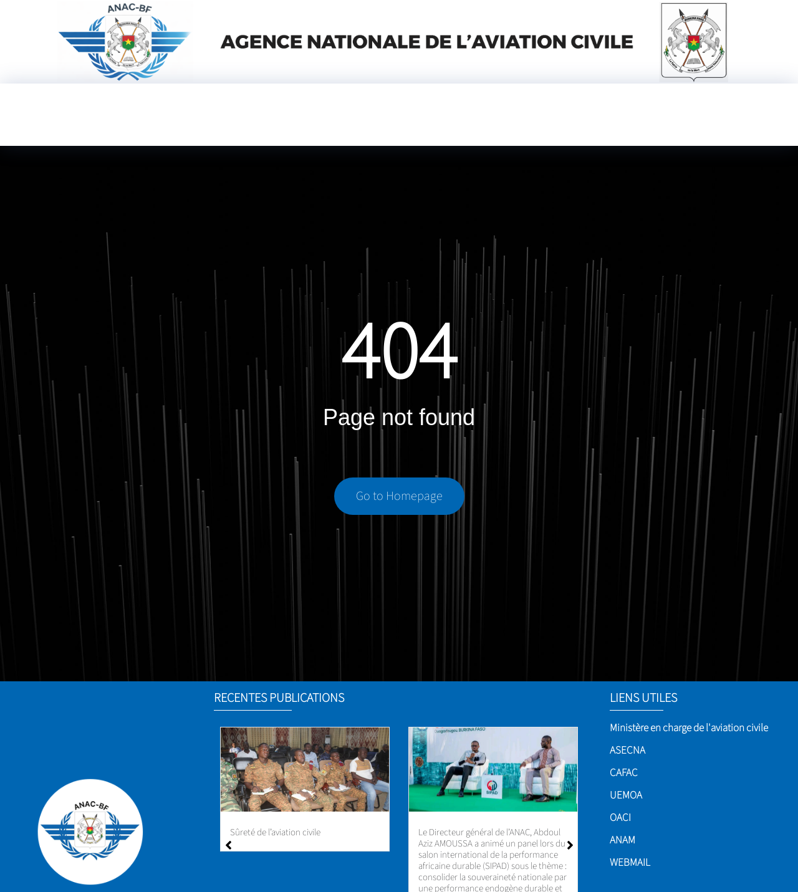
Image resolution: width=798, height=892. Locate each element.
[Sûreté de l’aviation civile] (305, 769)
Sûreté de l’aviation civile (275, 832)
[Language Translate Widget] (467, 126)
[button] (570, 845)
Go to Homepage (399, 500)
